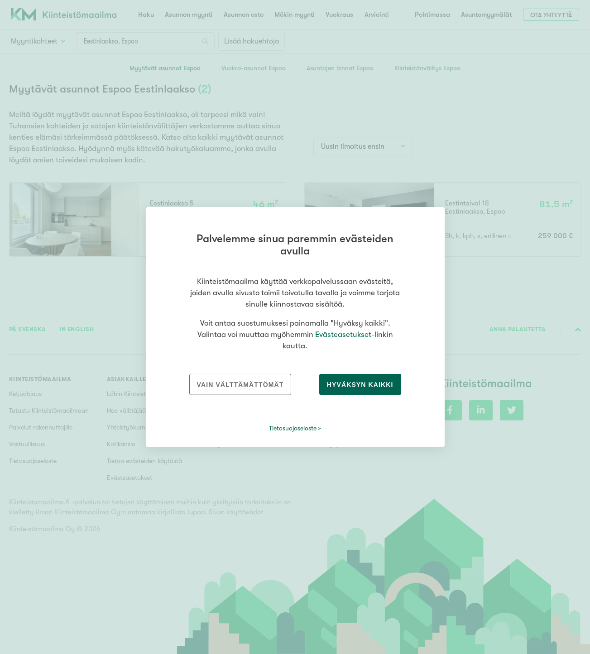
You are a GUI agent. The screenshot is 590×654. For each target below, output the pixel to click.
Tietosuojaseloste (293, 428)
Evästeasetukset (343, 334)
